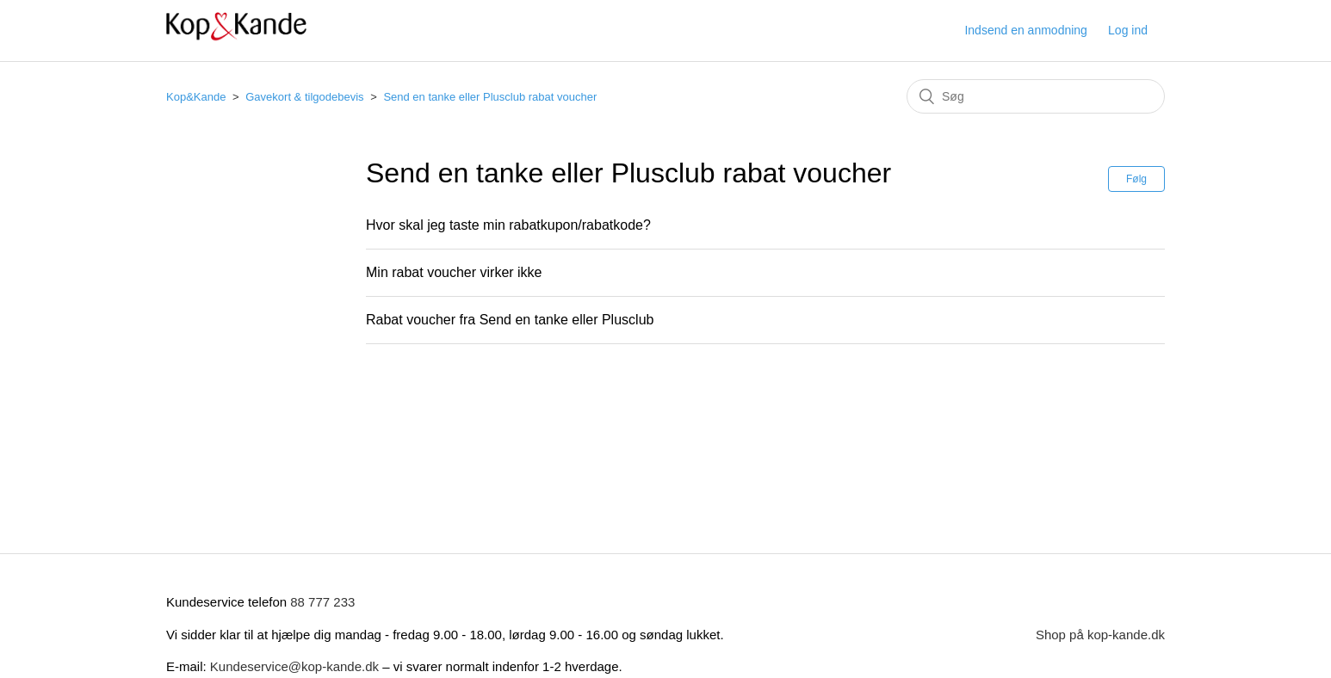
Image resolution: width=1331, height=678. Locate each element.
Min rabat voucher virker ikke (454, 272)
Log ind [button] (1128, 30)
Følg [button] (1136, 179)
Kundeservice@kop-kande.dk (296, 666)
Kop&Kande (196, 96)
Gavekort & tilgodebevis (304, 96)
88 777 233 (322, 602)
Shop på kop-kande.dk (1100, 634)
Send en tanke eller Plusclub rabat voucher (490, 96)
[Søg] (1036, 96)
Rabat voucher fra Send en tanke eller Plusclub (509, 319)
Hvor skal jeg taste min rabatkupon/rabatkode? (508, 225)
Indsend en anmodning (1025, 30)
